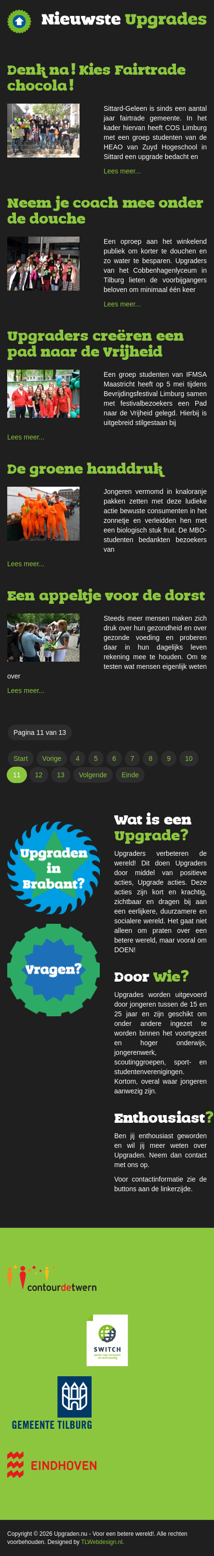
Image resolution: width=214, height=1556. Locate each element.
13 (61, 775)
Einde (130, 775)
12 (39, 775)
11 (17, 775)
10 (189, 758)
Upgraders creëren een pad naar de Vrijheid (95, 344)
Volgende (93, 775)
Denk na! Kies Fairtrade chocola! (96, 78)
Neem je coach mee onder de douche (105, 211)
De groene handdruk (84, 469)
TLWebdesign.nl (101, 1542)
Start (20, 758)
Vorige (52, 758)
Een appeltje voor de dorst (106, 595)
